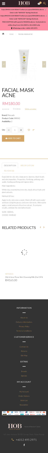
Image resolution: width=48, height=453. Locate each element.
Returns (24, 351)
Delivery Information (24, 322)
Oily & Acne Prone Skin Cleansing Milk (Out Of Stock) (24, 277)
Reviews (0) (9, 171)
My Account (24, 391)
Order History (24, 396)
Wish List (24, 400)
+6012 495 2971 (26, 439)
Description (10, 165)
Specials (24, 376)
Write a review (30, 109)
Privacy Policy (24, 326)
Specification (27, 165)
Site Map (24, 355)
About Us (24, 318)
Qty (3, 130)
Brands (24, 371)
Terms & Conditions (24, 331)
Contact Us (24, 347)
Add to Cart (13, 138)
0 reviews (17, 109)
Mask (11, 34)
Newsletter (24, 405)
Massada (11, 115)
